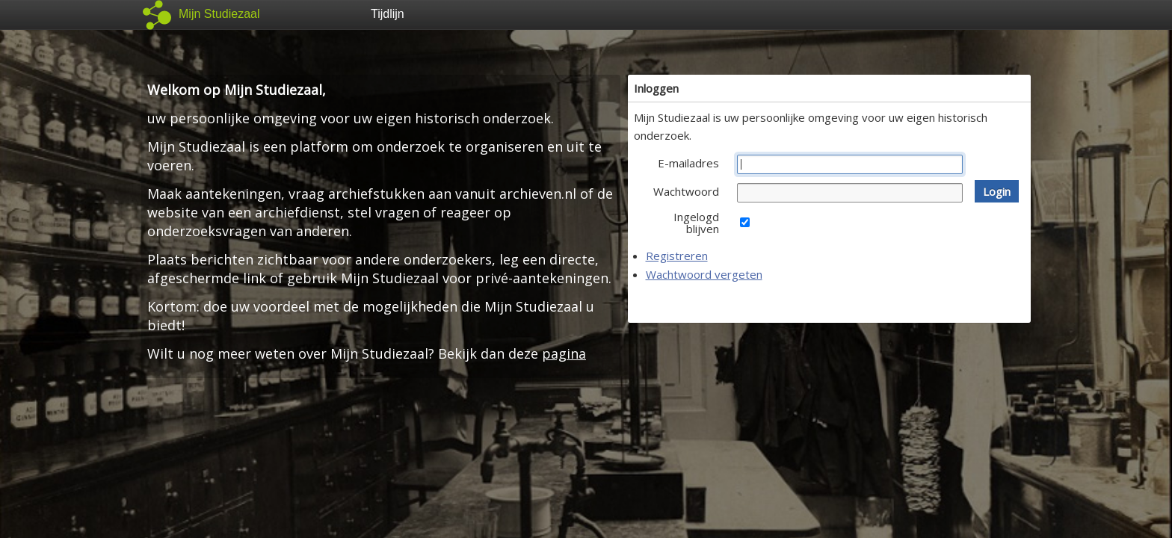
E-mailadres (688, 162)
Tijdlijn (387, 13)
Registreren (677, 255)
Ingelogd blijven (696, 222)
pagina (564, 353)
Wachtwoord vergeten (704, 274)
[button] (997, 191)
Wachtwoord (686, 191)
